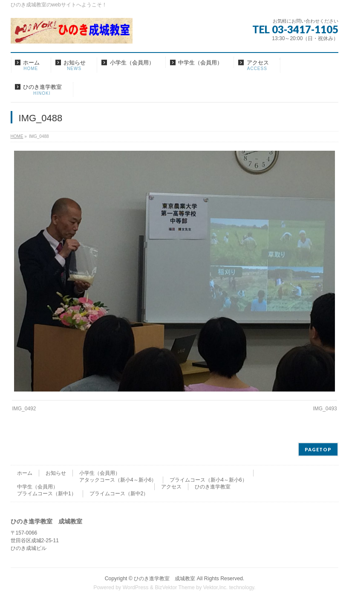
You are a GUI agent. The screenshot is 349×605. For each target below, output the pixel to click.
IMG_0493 (325, 409)
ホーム (24, 473)
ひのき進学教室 (213, 487)
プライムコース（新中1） (46, 494)
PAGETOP (318, 449)
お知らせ (56, 473)
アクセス (171, 487)
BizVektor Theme (175, 587)
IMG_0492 (24, 409)
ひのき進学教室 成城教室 (164, 579)
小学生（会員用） (99, 473)
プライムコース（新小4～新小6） (208, 480)
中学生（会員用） (37, 487)
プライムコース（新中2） (119, 494)
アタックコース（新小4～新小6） (117, 480)
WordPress (136, 587)
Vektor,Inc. (215, 587)
